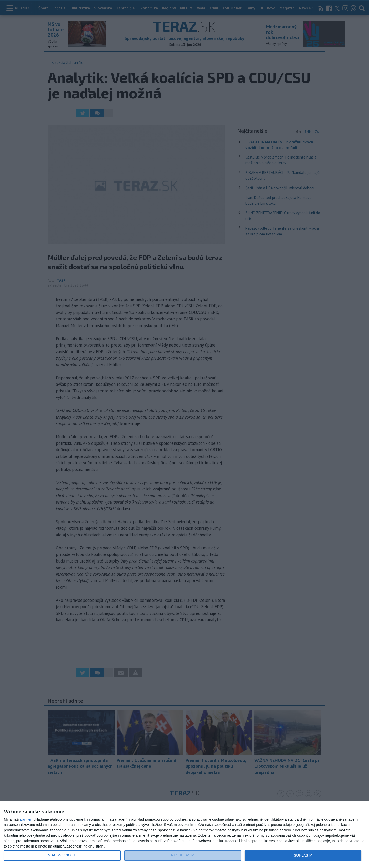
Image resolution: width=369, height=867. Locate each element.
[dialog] (184, 834)
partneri (26, 819)
